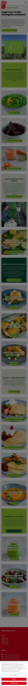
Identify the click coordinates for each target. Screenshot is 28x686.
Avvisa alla (14, 679)
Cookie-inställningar (14, 675)
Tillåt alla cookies (14, 683)
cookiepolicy (16, 665)
